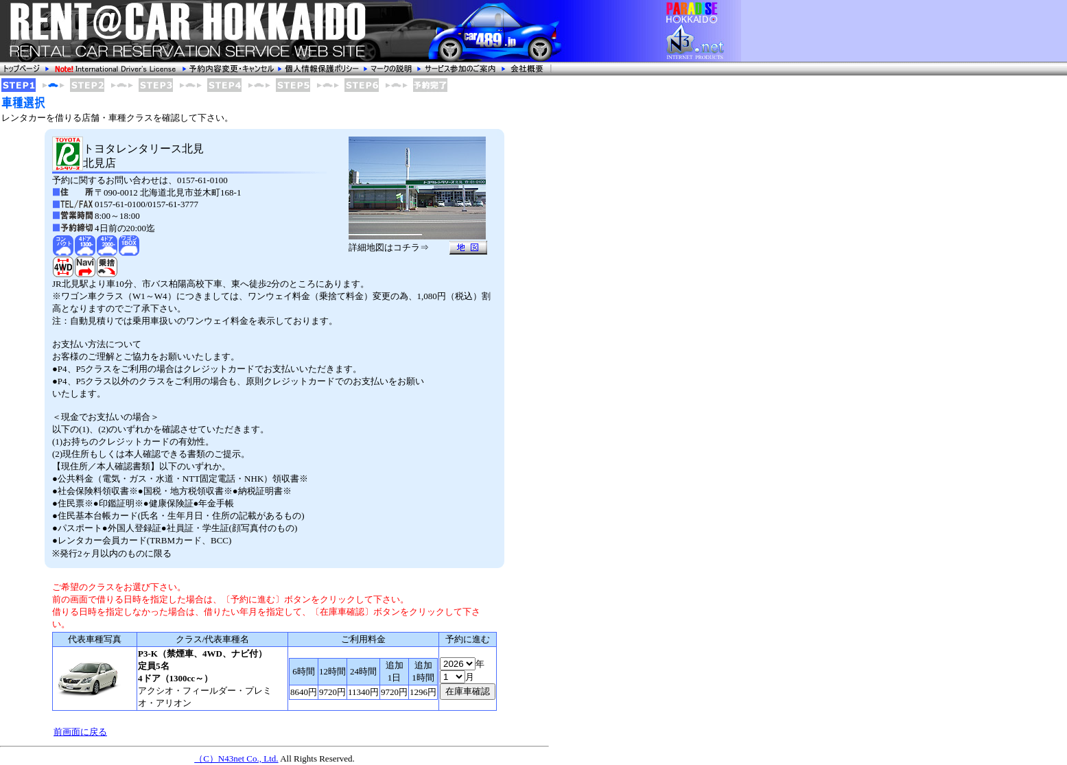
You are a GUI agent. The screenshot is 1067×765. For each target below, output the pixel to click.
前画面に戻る (80, 732)
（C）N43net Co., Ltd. (236, 758)
